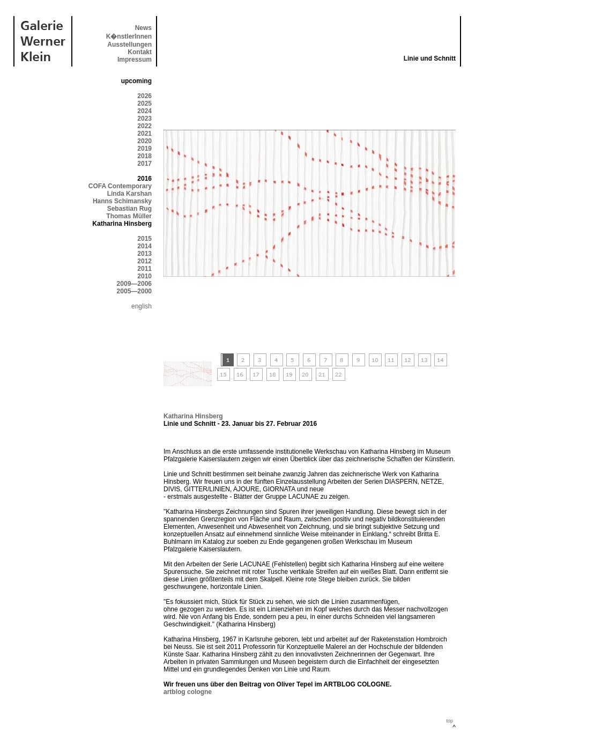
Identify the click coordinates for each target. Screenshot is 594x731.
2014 (144, 246)
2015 (144, 238)
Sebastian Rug (129, 208)
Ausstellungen (129, 44)
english (141, 306)
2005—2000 (134, 291)
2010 (144, 276)
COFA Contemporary (120, 186)
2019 (144, 148)
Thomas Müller (129, 216)
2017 (144, 163)
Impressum (134, 59)
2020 (144, 141)
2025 (144, 103)
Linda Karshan (129, 193)
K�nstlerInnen (129, 36)
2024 (144, 111)
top (449, 720)
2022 (144, 126)
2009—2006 (134, 283)
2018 (144, 156)
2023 (144, 118)
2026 (144, 96)
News (143, 28)
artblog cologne (188, 692)
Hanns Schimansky (122, 201)
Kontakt (140, 52)
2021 (144, 133)
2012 (144, 261)
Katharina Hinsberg (193, 416)
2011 (144, 268)
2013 (144, 253)
